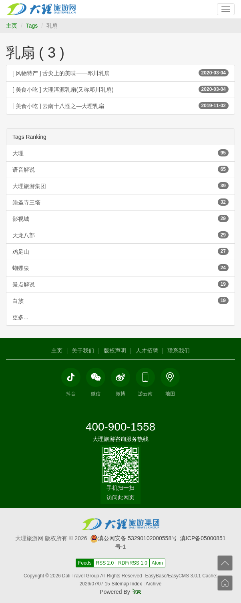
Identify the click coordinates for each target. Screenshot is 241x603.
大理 (120, 152)
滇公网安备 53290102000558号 (133, 538)
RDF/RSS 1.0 (132, 563)
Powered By (120, 592)
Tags (32, 25)
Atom (157, 563)
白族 (120, 300)
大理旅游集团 (120, 185)
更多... (20, 317)
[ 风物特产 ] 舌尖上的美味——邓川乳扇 (120, 72)
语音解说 (120, 169)
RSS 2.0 (105, 563)
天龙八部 (120, 234)
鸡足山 (120, 251)
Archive (154, 584)
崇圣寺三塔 (120, 202)
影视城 (120, 218)
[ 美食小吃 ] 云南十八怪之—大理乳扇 (120, 105)
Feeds (84, 563)
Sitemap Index (127, 584)
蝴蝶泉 (120, 267)
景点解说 (120, 284)
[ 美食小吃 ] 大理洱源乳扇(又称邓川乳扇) (120, 89)
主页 (11, 25)
